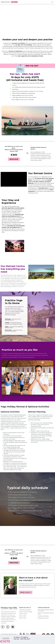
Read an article (23, 613)
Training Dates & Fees (43, 618)
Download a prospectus (25, 609)
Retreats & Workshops (43, 616)
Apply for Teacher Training (25, 611)
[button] (27, 120)
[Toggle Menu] (52, 2)
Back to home (22, 617)
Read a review (22, 615)
